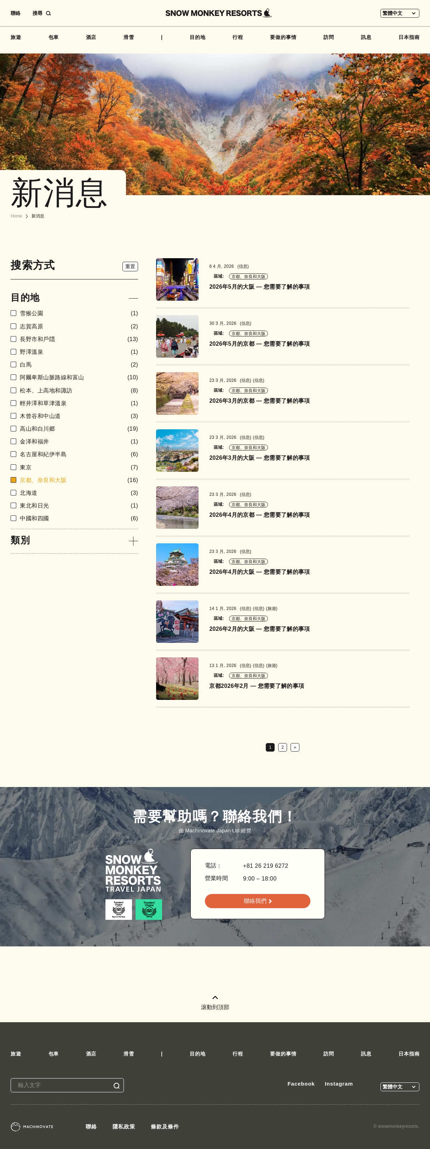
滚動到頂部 (215, 1003)
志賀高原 (79, 326)
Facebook (301, 1084)
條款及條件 (165, 1126)
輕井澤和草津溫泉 (79, 403)
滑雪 (129, 37)
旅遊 (16, 37)
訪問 (328, 37)
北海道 (79, 492)
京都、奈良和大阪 (79, 480)
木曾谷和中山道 (79, 416)
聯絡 (16, 13)
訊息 (366, 37)
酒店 (91, 37)
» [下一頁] (295, 747)
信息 (243, 266)
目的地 (198, 37)
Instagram (339, 1084)
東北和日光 (79, 505)
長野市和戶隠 (79, 339)
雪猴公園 (79, 313)
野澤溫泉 (79, 352)
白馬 (79, 364)
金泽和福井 (79, 441)
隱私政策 (124, 1126)
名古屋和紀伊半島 (79, 454)
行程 (238, 37)
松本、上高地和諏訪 (79, 390)
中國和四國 (79, 518)
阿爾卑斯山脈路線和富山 (79, 377)
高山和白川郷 (79, 428)
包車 (53, 37)
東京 (79, 467)
